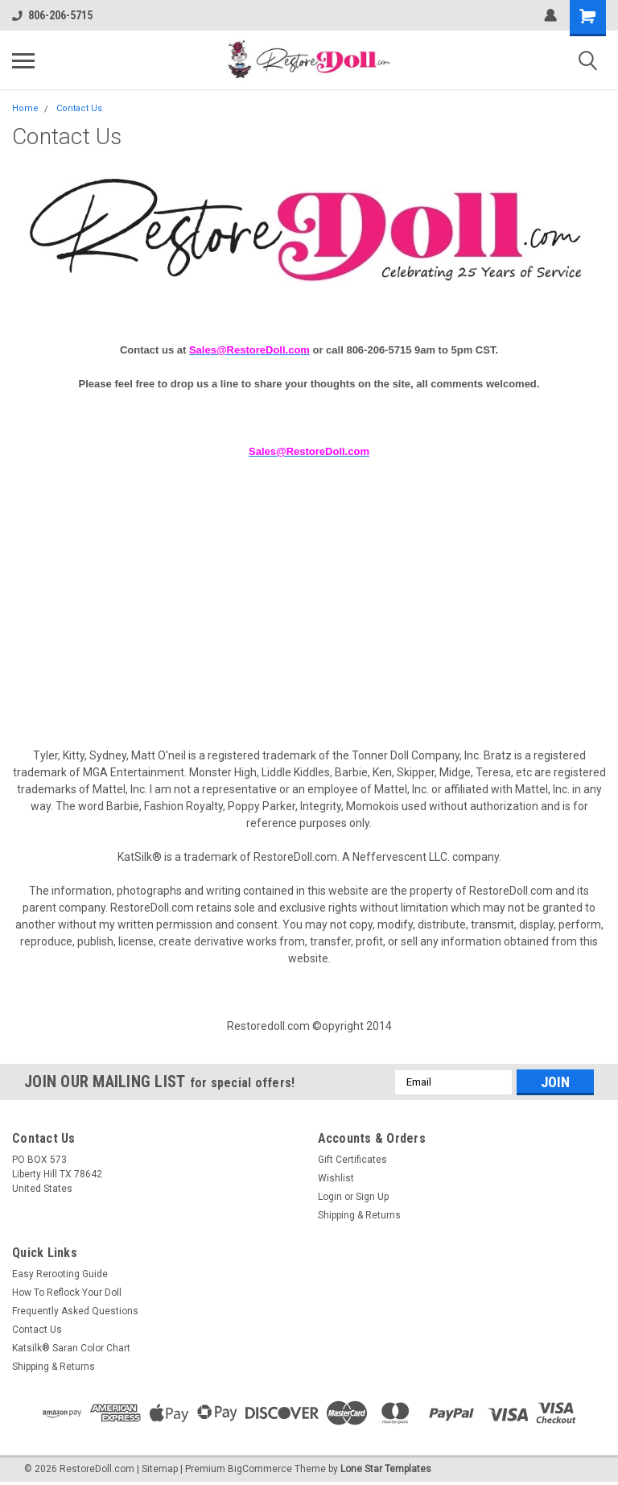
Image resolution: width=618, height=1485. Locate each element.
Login (330, 1196)
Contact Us (79, 108)
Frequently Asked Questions (75, 1311)
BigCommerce (260, 1469)
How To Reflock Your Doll (67, 1292)
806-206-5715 (52, 15)
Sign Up (372, 1196)
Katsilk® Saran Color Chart (71, 1348)
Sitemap (160, 1469)
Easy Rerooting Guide (60, 1274)
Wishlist (336, 1178)
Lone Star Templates (385, 1469)
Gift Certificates (352, 1159)
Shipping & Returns (359, 1215)
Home (25, 108)
